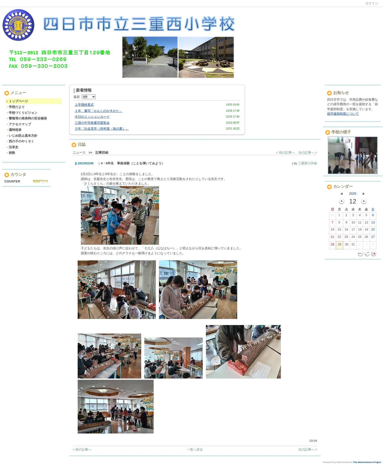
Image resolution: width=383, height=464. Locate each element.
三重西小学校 (307, 163)
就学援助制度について (343, 114)
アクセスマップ (18, 124)
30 (332, 216)
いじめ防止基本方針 (21, 135)
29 (339, 245)
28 (332, 245)
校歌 (10, 153)
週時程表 (13, 130)
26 (366, 238)
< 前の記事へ (285, 152)
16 (346, 230)
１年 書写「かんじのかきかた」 (98, 111)
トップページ (17, 101)
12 (366, 223)
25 (360, 238)
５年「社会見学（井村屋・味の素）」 (102, 128)
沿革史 (12, 147)
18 (360, 230)
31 (353, 245)
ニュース (79, 152)
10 (353, 223)
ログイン (371, 3)
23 (346, 238)
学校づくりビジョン (21, 113)
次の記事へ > (307, 152)
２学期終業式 (84, 104)
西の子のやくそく (20, 141)
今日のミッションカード (92, 116)
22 (339, 238)
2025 (352, 193)
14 (332, 230)
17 (353, 230)
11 (360, 223)
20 (373, 230)
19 (366, 230)
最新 (85, 97)
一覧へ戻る (195, 449)
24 (353, 238)
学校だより (15, 107)
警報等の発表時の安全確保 (26, 118)
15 (339, 230)
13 (373, 223)
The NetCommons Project (367, 462)
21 (332, 238)
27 (373, 238)
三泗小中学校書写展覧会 (92, 123)
